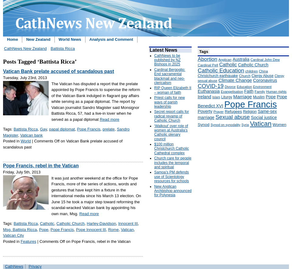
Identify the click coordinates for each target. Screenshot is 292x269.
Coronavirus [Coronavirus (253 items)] (265, 80)
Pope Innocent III (91, 229)
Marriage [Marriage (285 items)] (242, 96)
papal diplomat (62, 129)
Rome (113, 229)
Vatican (127, 229)
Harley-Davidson (101, 223)
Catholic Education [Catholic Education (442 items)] (221, 70)
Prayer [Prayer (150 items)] (219, 112)
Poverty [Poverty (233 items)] (205, 111)
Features (28, 241)
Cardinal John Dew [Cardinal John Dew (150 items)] (265, 59)
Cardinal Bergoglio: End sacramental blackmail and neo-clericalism (169, 76)
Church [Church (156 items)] (245, 76)
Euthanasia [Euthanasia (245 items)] (209, 91)
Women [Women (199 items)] (279, 124)
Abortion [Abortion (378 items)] (207, 59)
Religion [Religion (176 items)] (250, 112)
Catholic (47, 223)
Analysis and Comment (111, 39)
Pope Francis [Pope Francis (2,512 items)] (250, 104)
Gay (43, 129)
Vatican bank (31, 135)
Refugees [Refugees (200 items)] (233, 111)
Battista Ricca (62, 48)
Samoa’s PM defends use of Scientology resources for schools (171, 176)
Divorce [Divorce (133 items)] (230, 87)
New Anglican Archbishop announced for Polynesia (173, 190)
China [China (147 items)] (263, 71)
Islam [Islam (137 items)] (216, 97)
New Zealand (38, 39)
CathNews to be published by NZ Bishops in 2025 (167, 60)
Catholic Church (71, 223)
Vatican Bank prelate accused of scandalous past (58, 71)
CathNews (14, 266)
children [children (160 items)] (251, 71)
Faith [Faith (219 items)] (249, 91)
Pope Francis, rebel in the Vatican (41, 165)
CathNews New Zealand (25, 48)
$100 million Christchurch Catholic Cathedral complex (171, 148)
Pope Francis (88, 129)
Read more (109, 119)
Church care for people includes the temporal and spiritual (172, 162)
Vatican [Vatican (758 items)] (261, 124)
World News (70, 39)
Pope (43, 229)
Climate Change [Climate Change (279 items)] (235, 80)
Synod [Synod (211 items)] (204, 124)
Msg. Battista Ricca (20, 229)
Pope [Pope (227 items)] (271, 96)
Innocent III (128, 223)
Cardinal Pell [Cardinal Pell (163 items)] (208, 65)
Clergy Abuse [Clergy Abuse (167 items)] (262, 76)
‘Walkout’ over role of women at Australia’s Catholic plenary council (171, 132)
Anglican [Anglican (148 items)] (224, 59)
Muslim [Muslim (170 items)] (259, 97)
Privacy (35, 266)
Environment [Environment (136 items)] (262, 87)
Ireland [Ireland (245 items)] (204, 96)
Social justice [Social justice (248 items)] (264, 117)
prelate (109, 129)
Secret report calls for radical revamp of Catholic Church (171, 116)
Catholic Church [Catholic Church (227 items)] (253, 64)
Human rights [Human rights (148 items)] (276, 91)
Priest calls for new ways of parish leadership (169, 102)
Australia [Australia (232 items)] (241, 59)
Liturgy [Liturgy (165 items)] (226, 97)
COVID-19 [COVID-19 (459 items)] (211, 86)
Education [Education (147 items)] (244, 87)
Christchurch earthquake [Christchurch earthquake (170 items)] (218, 76)
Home (12, 39)
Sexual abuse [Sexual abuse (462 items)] (232, 117)
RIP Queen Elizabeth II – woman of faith (172, 90)
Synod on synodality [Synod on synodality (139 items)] (225, 125)
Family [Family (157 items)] (260, 91)
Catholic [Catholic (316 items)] (228, 64)
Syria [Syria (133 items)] (245, 125)
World (26, 141)
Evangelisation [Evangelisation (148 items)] (232, 91)
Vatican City (13, 235)
